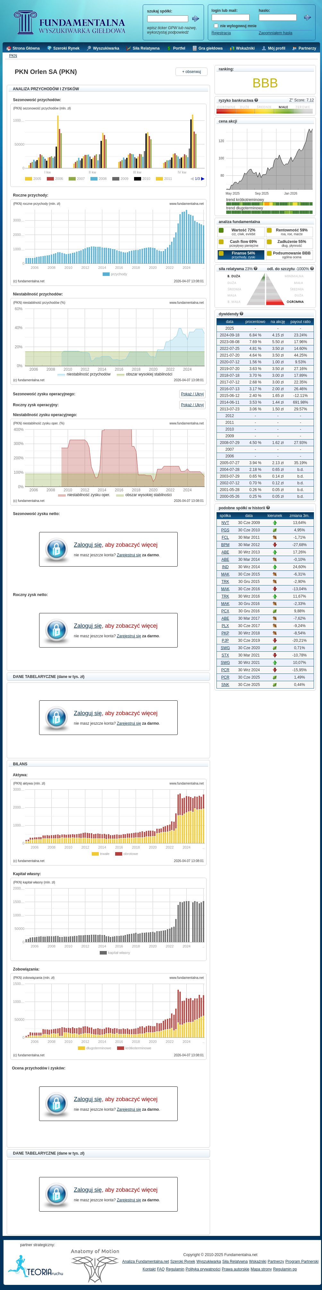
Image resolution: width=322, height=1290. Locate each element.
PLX (225, 626)
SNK (225, 684)
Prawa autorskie (235, 1269)
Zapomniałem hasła (275, 33)
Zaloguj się (88, 545)
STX (225, 655)
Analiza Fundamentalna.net (145, 1261)
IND (225, 567)
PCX (225, 611)
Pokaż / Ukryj (192, 394)
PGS (225, 530)
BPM (225, 545)
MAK (225, 574)
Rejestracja (221, 33)
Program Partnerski (301, 1261)
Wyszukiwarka (208, 1261)
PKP (225, 633)
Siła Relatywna (235, 1261)
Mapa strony (261, 1269)
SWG (225, 648)
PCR (225, 670)
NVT (225, 522)
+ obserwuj (191, 71)
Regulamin (175, 1269)
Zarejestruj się (129, 555)
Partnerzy (275, 1261)
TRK (225, 581)
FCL (225, 537)
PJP (225, 640)
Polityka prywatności (203, 1269)
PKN (13, 55)
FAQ (161, 1269)
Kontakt (149, 1269)
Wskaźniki (257, 1261)
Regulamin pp (285, 1269)
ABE (225, 552)
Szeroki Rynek (182, 1261)
